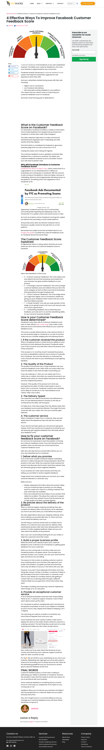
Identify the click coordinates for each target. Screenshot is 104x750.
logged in (32, 722)
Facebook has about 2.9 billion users (34, 169)
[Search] (77, 3)
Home (32, 3)
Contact (60, 3)
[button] (13, 66)
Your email (75, 50)
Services (50, 3)
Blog (39, 3)
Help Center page (42, 324)
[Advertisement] (43, 111)
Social (14, 14)
